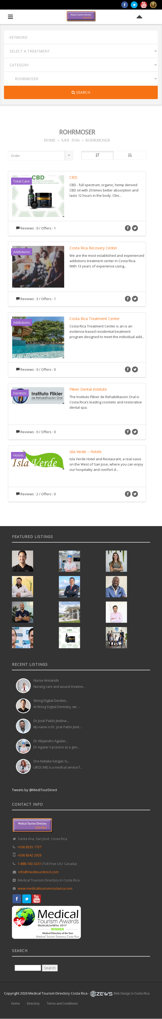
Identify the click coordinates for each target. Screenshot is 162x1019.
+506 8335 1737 (29, 847)
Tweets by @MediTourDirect (34, 789)
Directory (33, 1003)
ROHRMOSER (97, 140)
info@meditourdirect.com (38, 872)
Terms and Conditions (62, 1003)
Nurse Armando (46, 680)
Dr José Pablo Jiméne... (51, 720)
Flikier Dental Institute (88, 389)
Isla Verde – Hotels (85, 451)
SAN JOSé (70, 140)
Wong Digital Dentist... (50, 700)
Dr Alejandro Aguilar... (50, 741)
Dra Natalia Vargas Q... (51, 761)
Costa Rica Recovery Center (93, 247)
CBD (73, 177)
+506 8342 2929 (29, 855)
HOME (49, 140)
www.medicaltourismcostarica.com (45, 888)
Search (81, 92)
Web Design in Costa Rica (131, 993)
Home (15, 1003)
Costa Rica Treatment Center (94, 318)
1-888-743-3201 (29, 864)
